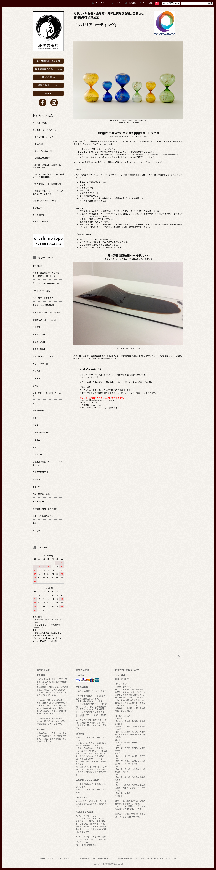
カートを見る (151, 3)
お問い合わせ (68, 858)
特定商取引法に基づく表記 (152, 858)
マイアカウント (101, 3)
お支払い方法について (106, 858)
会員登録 (132, 3)
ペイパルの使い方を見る (86, 845)
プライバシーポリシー (85, 858)
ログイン (118, 3)
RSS (167, 858)
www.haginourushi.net (137, 120)
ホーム (43, 858)
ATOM (173, 858)
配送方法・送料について (128, 858)
